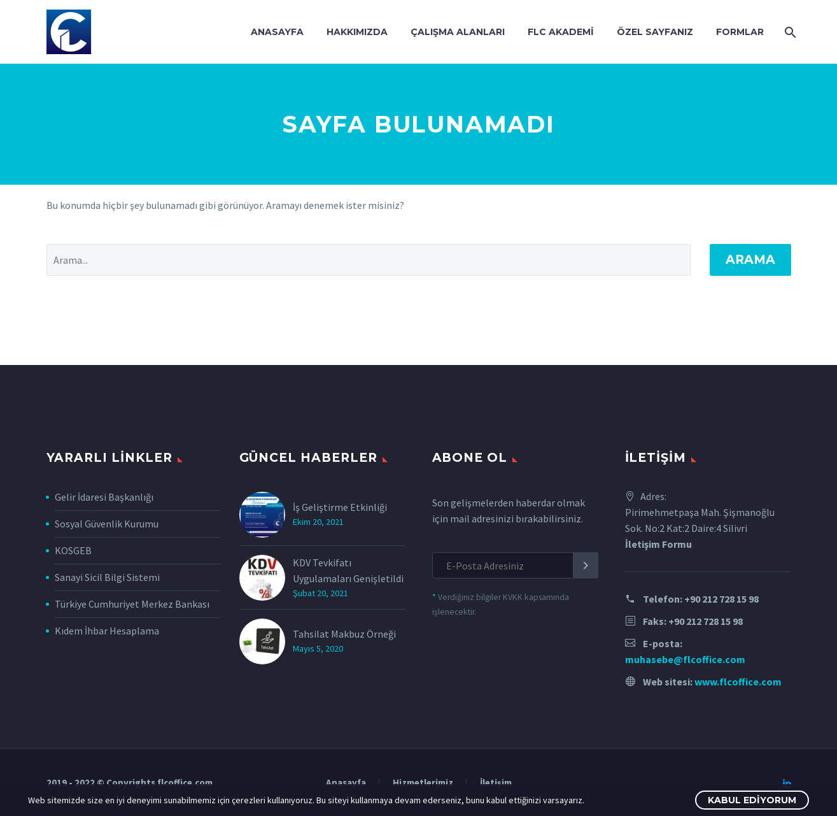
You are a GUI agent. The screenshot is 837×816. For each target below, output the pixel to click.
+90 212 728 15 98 (721, 598)
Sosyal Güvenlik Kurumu (106, 523)
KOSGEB (73, 550)
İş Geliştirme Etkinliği (340, 507)
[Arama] (789, 32)
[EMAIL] (515, 565)
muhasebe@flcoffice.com (685, 659)
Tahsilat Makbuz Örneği (344, 633)
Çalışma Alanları (458, 32)
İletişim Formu (658, 544)
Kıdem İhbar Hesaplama (107, 630)
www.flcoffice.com (738, 681)
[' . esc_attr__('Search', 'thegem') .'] (368, 260)
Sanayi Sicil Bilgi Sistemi (107, 577)
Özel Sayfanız (655, 32)
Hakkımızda (357, 32)
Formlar (740, 32)
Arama (750, 259)
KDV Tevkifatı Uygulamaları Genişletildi (348, 570)
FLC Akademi (561, 32)
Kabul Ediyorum (752, 800)
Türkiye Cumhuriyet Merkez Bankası (132, 604)
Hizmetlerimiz (423, 783)
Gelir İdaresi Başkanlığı (104, 496)
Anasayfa (277, 32)
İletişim (496, 783)
